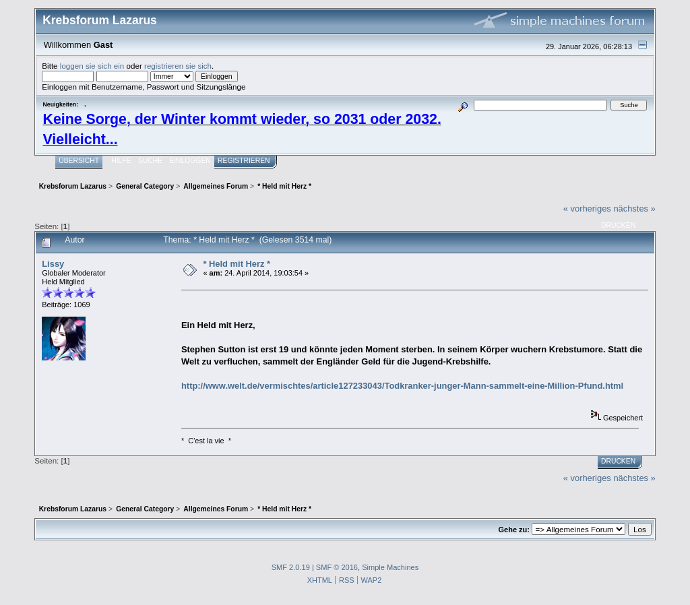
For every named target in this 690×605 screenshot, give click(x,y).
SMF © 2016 (337, 567)
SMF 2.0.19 (291, 567)
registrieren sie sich (178, 65)
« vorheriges (587, 208)
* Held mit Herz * (236, 264)
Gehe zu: (514, 530)
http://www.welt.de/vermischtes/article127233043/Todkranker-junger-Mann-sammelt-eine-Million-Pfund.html (402, 386)
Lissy (53, 264)
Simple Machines (390, 567)
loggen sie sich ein (92, 65)
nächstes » (634, 208)
